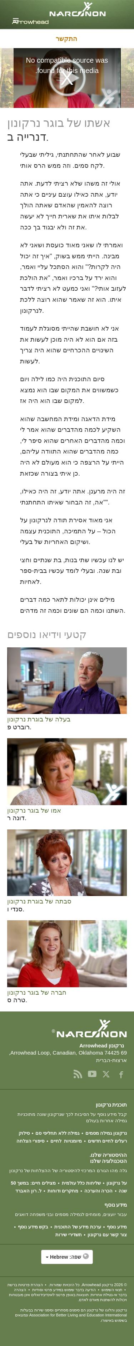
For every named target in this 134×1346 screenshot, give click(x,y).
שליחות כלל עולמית (81, 1183)
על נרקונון (116, 1183)
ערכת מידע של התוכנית (77, 1226)
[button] (67, 1260)
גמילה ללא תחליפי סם (57, 1133)
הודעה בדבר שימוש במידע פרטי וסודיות (64, 1290)
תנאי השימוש (111, 1290)
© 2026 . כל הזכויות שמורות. (88, 1285)
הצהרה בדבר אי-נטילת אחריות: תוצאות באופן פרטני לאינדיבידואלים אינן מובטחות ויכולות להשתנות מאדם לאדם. (68, 1295)
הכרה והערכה (98, 1191)
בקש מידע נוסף (33, 1226)
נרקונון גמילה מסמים (106, 1133)
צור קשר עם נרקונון (107, 1234)
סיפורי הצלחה (30, 1141)
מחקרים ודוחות (63, 1191)
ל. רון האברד (28, 1191)
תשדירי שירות (68, 1234)
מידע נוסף (117, 1226)
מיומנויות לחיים (66, 1141)
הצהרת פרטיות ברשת (25, 1285)
